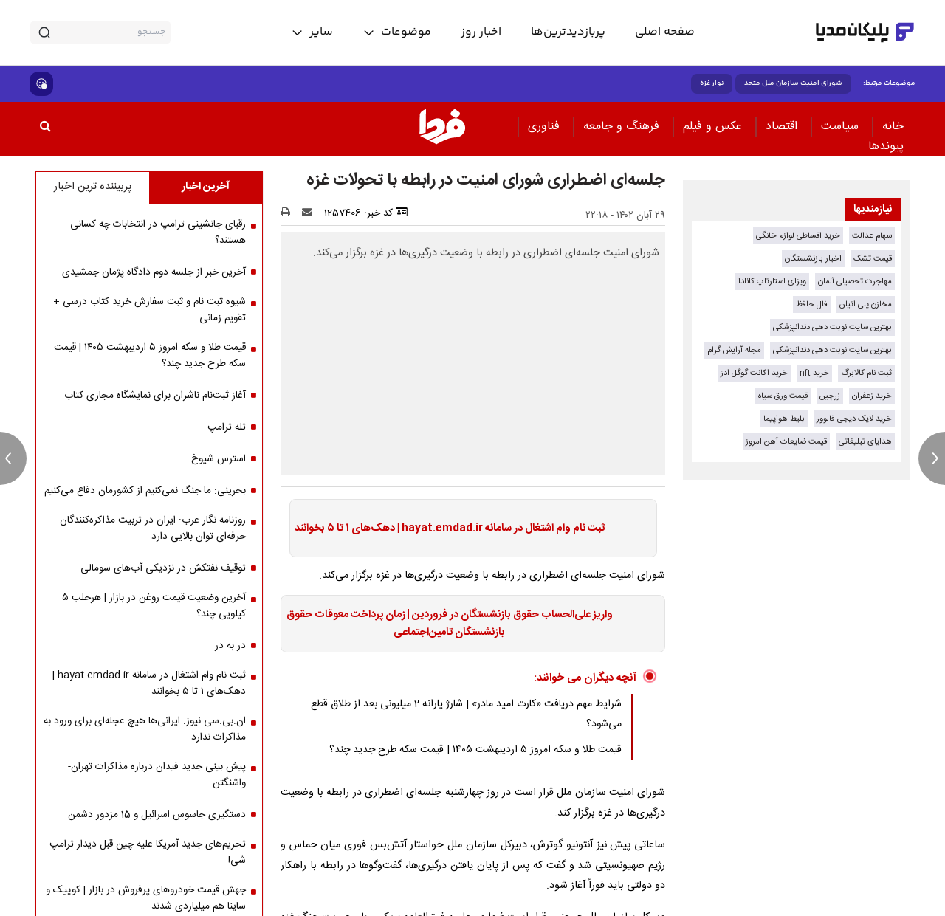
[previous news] (13, 458)
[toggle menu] (396, 32)
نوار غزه (712, 83)
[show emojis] (41, 84)
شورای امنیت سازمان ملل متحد (793, 83)
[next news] (931, 458)
